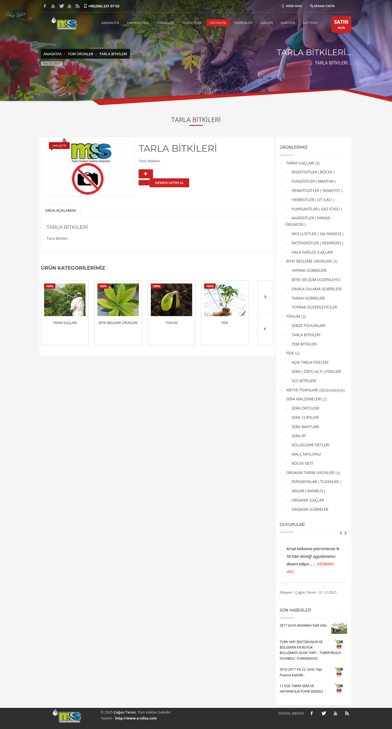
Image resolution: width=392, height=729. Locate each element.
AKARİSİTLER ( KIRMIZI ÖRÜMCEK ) (307, 221)
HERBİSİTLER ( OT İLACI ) (313, 199)
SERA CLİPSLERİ (305, 417)
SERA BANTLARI (305, 426)
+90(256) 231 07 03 (104, 6)
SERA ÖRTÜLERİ (305, 408)
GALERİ (267, 23)
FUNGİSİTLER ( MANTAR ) (313, 181)
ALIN (341, 25)
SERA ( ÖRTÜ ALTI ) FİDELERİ (316, 371)
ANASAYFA (110, 23)
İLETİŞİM (310, 23)
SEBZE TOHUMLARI (308, 325)
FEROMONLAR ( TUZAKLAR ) (316, 481)
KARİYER (288, 23)
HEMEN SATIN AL (169, 182)
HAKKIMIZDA (138, 23)
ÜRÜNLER (218, 23)
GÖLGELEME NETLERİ (310, 444)
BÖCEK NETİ (302, 463)
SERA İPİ (298, 435)
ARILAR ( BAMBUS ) (308, 490)
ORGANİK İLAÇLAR (307, 500)
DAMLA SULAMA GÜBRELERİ (316, 288)
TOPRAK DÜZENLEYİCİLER (314, 307)
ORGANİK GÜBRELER (309, 509)
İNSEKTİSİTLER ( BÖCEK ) (313, 172)
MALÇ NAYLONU (306, 454)
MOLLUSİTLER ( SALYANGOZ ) (317, 233)
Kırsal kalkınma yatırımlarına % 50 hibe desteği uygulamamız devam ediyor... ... (313, 556)
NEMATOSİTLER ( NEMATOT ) (316, 190)
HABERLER (243, 23)
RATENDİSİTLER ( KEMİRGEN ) (317, 242)
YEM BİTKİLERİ (304, 344)
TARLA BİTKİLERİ (113, 53)
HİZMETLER (191, 23)
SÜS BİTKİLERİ (303, 380)
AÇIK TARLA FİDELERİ (310, 362)
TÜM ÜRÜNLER (80, 53)
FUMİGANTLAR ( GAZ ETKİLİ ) (316, 208)
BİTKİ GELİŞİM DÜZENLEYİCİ (316, 279)
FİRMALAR (165, 23)
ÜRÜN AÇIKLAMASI (60, 210)
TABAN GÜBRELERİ (308, 298)
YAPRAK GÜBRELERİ (309, 270)
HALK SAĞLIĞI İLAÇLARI (312, 252)
